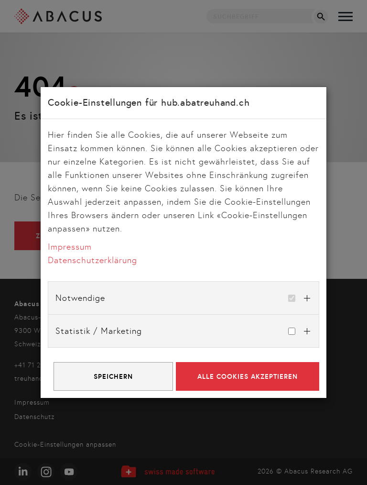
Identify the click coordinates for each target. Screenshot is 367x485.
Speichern (113, 376)
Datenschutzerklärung (92, 260)
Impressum (70, 247)
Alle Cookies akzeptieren (247, 376)
